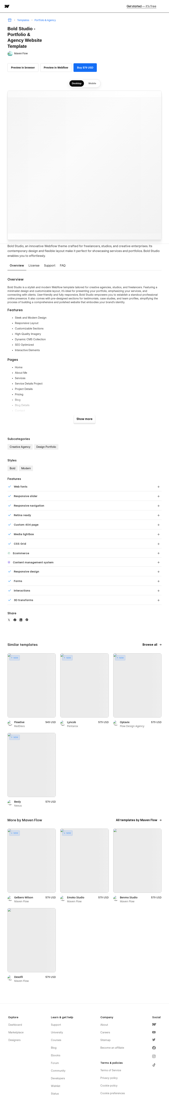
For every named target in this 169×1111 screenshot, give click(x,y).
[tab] (16, 265)
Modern (26, 468)
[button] (164, 6)
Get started (141, 6)
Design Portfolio (46, 446)
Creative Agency (20, 446)
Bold (12, 468)
